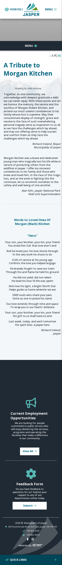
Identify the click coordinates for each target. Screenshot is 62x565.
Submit (28, 505)
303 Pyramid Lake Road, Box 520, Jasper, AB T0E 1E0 (32, 526)
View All (28, 451)
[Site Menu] (31, 46)
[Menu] (50, 9)
